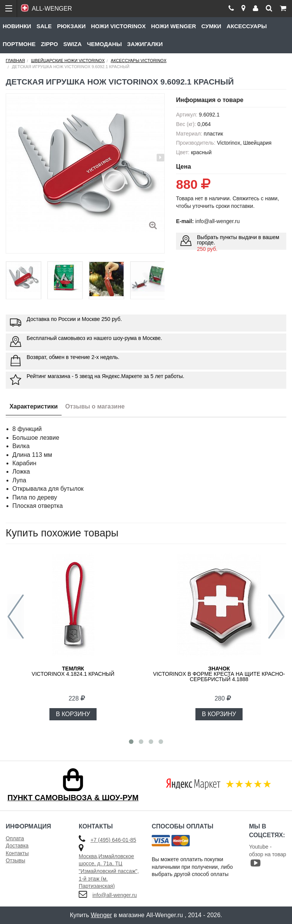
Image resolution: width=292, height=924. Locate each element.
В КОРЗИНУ (73, 714)
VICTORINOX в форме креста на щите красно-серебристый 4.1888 (219, 673)
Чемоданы (104, 44)
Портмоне (19, 44)
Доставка (17, 846)
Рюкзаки (71, 26)
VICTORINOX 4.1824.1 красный (73, 671)
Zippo (49, 44)
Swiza (72, 44)
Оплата (15, 838)
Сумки (211, 26)
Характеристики (34, 406)
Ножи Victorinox (118, 26)
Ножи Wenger (173, 26)
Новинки (17, 26)
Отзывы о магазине (95, 406)
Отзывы (15, 860)
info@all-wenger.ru (114, 895)
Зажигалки (145, 44)
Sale (44, 26)
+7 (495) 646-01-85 (113, 840)
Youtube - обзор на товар (267, 856)
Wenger (101, 915)
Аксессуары (247, 26)
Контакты (17, 853)
